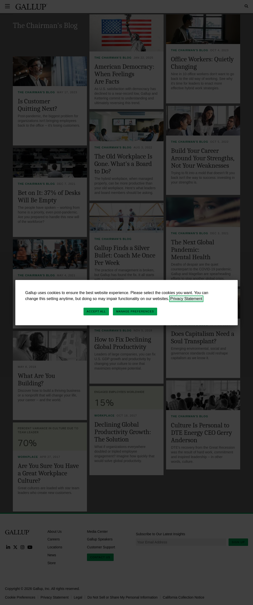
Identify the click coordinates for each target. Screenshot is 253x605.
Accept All (96, 311)
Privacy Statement (186, 299)
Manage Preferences (135, 311)
